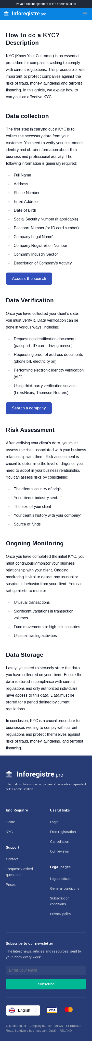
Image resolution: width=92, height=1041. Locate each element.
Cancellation (59, 842)
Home (10, 822)
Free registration (63, 832)
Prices (11, 885)
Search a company (29, 408)
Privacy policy (60, 914)
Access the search (29, 278)
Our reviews (59, 851)
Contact (12, 859)
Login (54, 822)
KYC (9, 832)
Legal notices (60, 879)
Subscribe (46, 984)
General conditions (64, 888)
